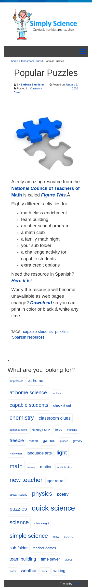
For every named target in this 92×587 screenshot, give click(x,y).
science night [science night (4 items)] (41, 523)
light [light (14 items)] (62, 453)
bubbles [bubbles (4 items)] (56, 393)
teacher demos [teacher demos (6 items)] (44, 548)
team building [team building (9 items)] (23, 559)
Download (41, 302)
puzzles (61, 332)
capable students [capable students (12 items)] (29, 405)
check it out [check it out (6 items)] (62, 405)
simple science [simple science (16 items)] (29, 535)
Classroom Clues (31, 61)
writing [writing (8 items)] (59, 570)
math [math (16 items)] (16, 466)
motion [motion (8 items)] (46, 467)
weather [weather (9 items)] (29, 570)
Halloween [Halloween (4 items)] (16, 453)
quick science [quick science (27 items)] (53, 508)
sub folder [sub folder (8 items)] (19, 548)
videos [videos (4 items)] (68, 559)
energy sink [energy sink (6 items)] (41, 429)
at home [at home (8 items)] (35, 380)
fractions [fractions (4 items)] (72, 429)
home (15, 61)
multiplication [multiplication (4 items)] (65, 467)
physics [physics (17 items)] (42, 493)
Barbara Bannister (32, 84)
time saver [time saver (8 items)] (50, 559)
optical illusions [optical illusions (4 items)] (18, 494)
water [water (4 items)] (13, 571)
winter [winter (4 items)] (44, 571)
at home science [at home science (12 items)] (28, 392)
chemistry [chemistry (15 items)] (22, 418)
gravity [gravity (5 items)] (77, 441)
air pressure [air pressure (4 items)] (16, 380)
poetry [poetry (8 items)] (62, 494)
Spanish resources (28, 337)
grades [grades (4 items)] (64, 441)
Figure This (53, 194)
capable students (38, 332)
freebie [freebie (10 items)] (17, 440)
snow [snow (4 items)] (56, 536)
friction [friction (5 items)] (33, 441)
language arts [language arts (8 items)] (39, 453)
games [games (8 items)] (49, 440)
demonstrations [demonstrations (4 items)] (18, 429)
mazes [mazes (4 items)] (31, 467)
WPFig (77, 583)
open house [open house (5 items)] (55, 481)
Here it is (21, 280)
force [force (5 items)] (58, 429)
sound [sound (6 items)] (68, 536)
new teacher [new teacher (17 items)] (26, 480)
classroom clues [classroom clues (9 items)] (55, 418)
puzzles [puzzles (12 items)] (18, 509)
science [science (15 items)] (19, 522)
